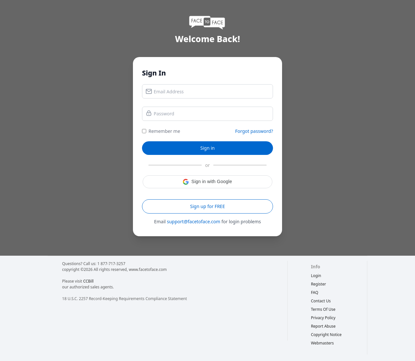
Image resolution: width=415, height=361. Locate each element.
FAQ (314, 292)
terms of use (323, 309)
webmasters (322, 343)
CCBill (88, 281)
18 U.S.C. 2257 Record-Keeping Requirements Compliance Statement (124, 298)
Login (316, 275)
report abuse (323, 326)
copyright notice (326, 334)
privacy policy (323, 317)
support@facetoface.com (193, 221)
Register (318, 284)
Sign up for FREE (207, 206)
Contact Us (321, 301)
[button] (207, 181)
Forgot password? (254, 131)
